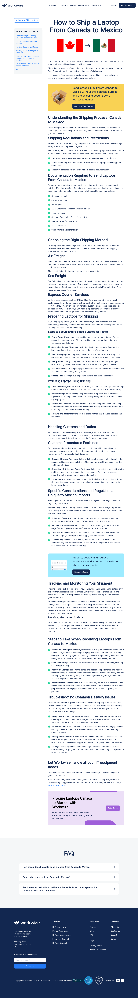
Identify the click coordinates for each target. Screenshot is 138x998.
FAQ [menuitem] (91, 935)
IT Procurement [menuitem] (59, 927)
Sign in (113, 5)
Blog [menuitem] (92, 931)
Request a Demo (127, 5)
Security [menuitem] (114, 935)
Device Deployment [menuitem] (60, 931)
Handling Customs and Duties (27, 47)
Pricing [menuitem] (73, 5)
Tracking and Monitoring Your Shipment (27, 52)
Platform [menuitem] (63, 5)
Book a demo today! (57, 785)
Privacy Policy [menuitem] (96, 946)
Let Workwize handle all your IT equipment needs (27, 65)
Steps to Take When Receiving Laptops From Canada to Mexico (27, 58)
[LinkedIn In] (118, 980)
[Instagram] (122, 980)
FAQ (17, 70)
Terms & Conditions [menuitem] (98, 950)
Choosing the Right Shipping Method (26, 42)
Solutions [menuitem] (52, 5)
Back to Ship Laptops (27, 20)
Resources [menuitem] (82, 5)
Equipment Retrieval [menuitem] (60, 939)
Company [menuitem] (95, 5)
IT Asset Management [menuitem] (61, 935)
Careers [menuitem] (114, 939)
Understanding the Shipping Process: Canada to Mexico (26, 37)
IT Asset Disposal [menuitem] (59, 943)
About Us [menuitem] (115, 927)
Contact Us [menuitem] (115, 931)
